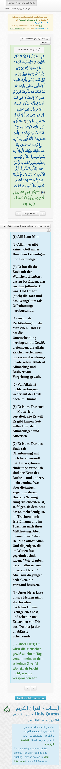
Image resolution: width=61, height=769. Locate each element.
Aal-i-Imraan (35, 39)
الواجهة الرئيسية (41, 23)
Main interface (41, 28)
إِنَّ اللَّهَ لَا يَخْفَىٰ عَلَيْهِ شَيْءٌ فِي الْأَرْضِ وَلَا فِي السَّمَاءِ (28, 101)
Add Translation (30, 698)
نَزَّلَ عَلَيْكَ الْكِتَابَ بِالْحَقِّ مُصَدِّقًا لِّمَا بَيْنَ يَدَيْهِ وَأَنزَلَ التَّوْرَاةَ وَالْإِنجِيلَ (29, 68)
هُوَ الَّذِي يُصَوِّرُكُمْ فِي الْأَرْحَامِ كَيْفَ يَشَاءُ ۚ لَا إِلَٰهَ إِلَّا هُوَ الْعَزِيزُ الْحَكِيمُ (29, 115)
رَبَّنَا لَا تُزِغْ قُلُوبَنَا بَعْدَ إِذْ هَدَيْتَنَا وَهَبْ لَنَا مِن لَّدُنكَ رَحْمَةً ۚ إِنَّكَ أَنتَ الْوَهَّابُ (28, 180)
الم (42, 56)
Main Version (17, 9)
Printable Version (21, 3)
